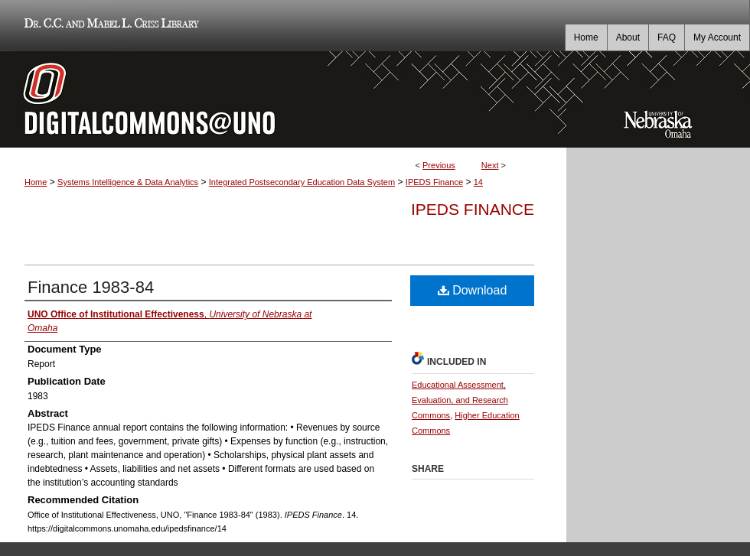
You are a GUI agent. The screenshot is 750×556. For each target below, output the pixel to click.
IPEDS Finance (434, 182)
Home (35, 182)
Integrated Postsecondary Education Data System (302, 182)
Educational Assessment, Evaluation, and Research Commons (460, 400)
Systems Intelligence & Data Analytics (127, 182)
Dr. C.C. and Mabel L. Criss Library (109, 25)
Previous (438, 165)
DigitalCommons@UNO (283, 99)
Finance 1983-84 (91, 287)
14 (478, 182)
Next (490, 165)
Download (472, 290)
